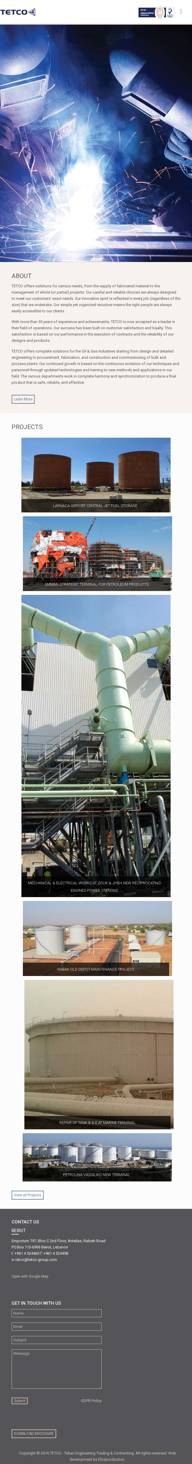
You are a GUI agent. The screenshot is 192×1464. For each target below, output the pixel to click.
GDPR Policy (91, 1400)
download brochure (34, 1434)
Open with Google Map (30, 1276)
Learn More (23, 399)
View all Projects (27, 1195)
